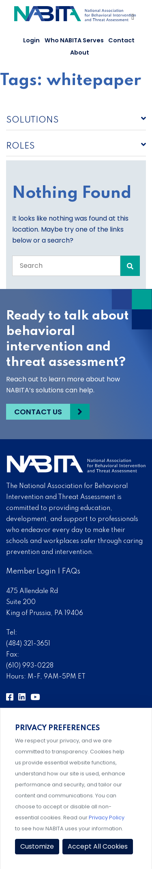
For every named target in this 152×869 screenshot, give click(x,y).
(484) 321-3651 (28, 644)
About (79, 52)
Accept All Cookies (98, 846)
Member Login (31, 571)
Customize (37, 846)
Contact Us (38, 412)
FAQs (71, 571)
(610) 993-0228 (30, 666)
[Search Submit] (130, 266)
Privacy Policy (106, 817)
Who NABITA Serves (74, 40)
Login (31, 40)
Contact (121, 40)
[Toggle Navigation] (133, 18)
